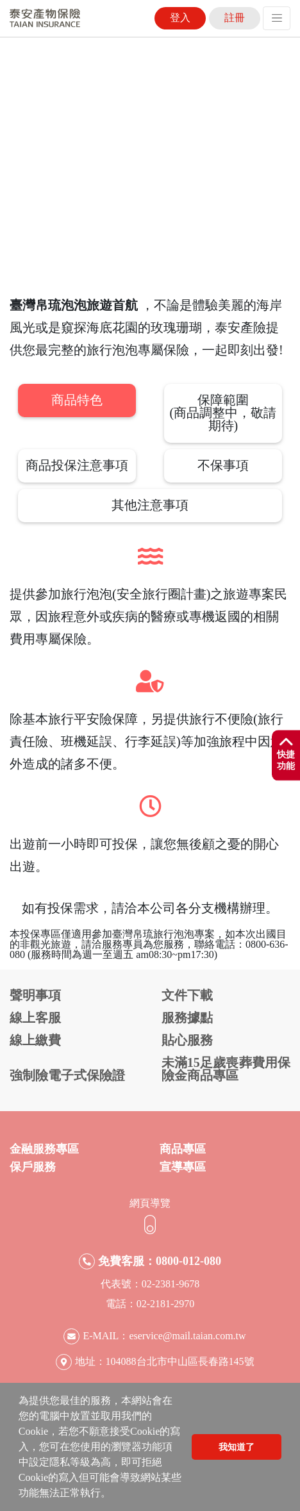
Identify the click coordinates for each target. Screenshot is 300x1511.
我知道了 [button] (236, 1447)
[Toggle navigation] (276, 18)
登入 (180, 17)
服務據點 (187, 1018)
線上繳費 (35, 1040)
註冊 (234, 17)
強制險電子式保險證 (67, 1075)
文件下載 (187, 995)
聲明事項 (35, 995)
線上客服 (35, 1018)
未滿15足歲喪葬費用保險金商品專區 (226, 1068)
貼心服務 (187, 1040)
